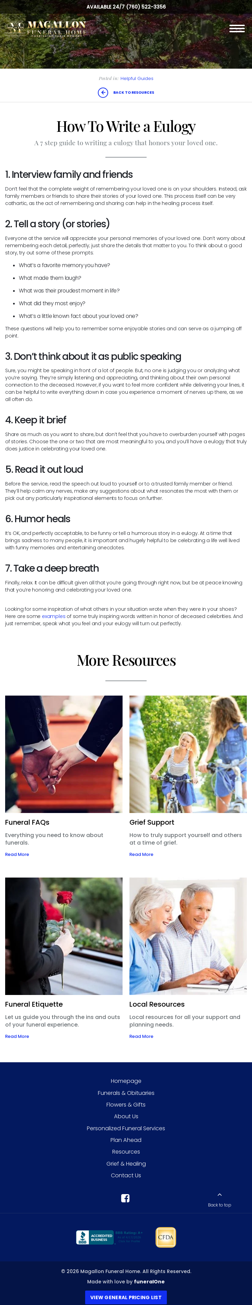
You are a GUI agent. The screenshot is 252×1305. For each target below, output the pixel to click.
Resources (126, 1152)
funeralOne (149, 1281)
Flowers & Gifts (126, 1105)
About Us (126, 1116)
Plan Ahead (126, 1140)
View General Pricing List (126, 1297)
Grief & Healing (126, 1164)
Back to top (219, 1205)
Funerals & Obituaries (126, 1093)
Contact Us (126, 1175)
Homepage (126, 1081)
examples (53, 616)
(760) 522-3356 (146, 6)
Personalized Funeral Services (126, 1128)
